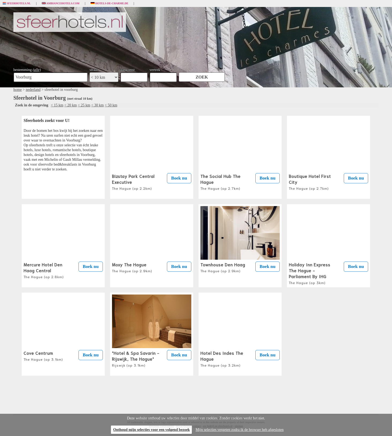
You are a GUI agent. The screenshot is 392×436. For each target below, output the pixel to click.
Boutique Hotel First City (310, 181)
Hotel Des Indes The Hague (221, 358)
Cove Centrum (43, 355)
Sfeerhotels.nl (17, 3)
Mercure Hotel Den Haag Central (44, 270)
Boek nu (179, 178)
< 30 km (97, 105)
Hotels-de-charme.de (110, 3)
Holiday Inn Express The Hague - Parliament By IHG (309, 273)
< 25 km (84, 105)
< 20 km (70, 105)
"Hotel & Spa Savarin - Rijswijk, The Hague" (135, 358)
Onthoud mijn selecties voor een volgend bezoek (151, 430)
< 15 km (57, 105)
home (17, 90)
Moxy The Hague (132, 267)
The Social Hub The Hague (220, 181)
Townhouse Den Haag (222, 267)
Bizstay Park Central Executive (133, 181)
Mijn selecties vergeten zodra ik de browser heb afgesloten (240, 430)
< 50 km (111, 105)
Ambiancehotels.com (61, 3)
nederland (33, 90)
